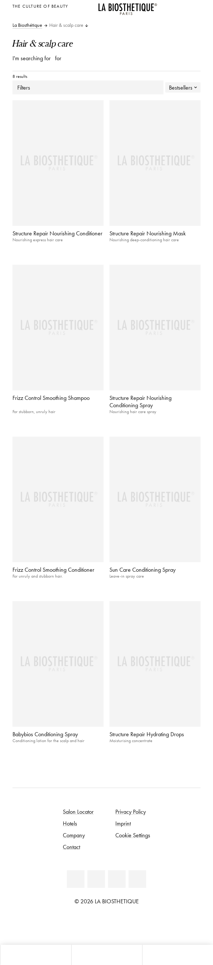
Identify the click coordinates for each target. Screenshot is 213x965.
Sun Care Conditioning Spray (142, 569)
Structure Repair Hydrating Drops (146, 734)
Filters (88, 87)
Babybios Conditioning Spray (45, 734)
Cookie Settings (132, 835)
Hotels (70, 823)
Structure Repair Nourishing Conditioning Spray (140, 401)
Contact (71, 846)
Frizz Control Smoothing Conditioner (53, 569)
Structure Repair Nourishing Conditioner (57, 233)
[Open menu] (106, 955)
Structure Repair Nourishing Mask (147, 233)
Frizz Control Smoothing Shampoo (51, 397)
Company (74, 835)
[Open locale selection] (193, 5)
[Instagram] (117, 879)
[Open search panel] (177, 955)
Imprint (123, 823)
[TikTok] (137, 879)
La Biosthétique (27, 25)
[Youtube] (96, 879)
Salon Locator (78, 811)
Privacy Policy (130, 811)
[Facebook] (75, 879)
